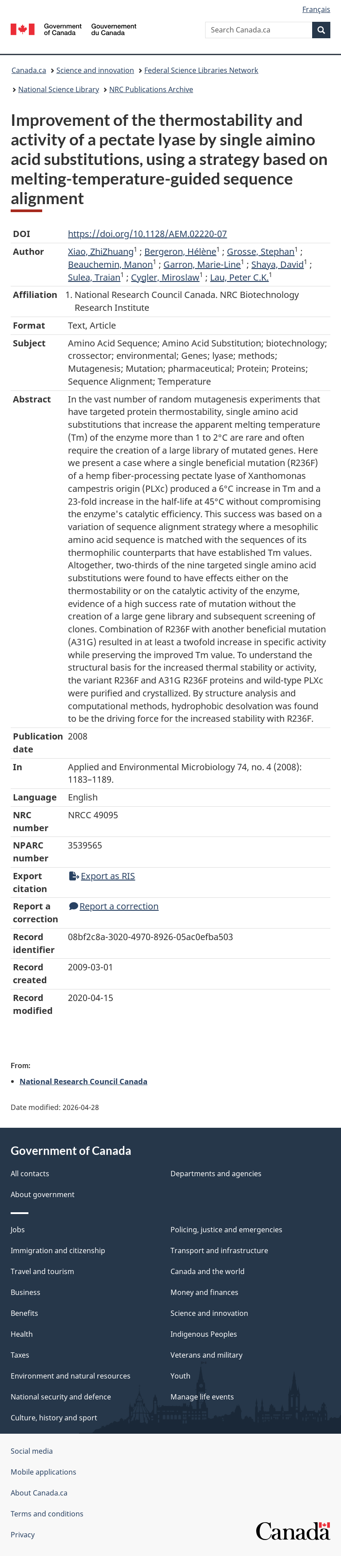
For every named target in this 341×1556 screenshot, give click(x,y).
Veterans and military (206, 1355)
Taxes (20, 1355)
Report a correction (114, 906)
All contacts (30, 1173)
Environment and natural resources (71, 1376)
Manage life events (202, 1397)
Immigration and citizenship (58, 1250)
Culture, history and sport (54, 1418)
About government (43, 1194)
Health (22, 1334)
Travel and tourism (42, 1271)
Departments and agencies (216, 1173)
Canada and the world (207, 1271)
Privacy (23, 1535)
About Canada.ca (39, 1493)
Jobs (18, 1229)
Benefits (24, 1313)
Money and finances (204, 1292)
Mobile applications (43, 1472)
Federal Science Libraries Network (201, 70)
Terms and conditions (47, 1514)
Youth (180, 1376)
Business (25, 1292)
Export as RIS (102, 876)
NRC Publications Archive (151, 89)
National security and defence (61, 1397)
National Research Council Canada (83, 1081)
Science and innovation (95, 70)
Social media (32, 1451)
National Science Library (58, 89)
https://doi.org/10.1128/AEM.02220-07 (147, 234)
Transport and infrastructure (219, 1250)
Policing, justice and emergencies (226, 1229)
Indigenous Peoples (203, 1334)
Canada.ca (29, 70)
